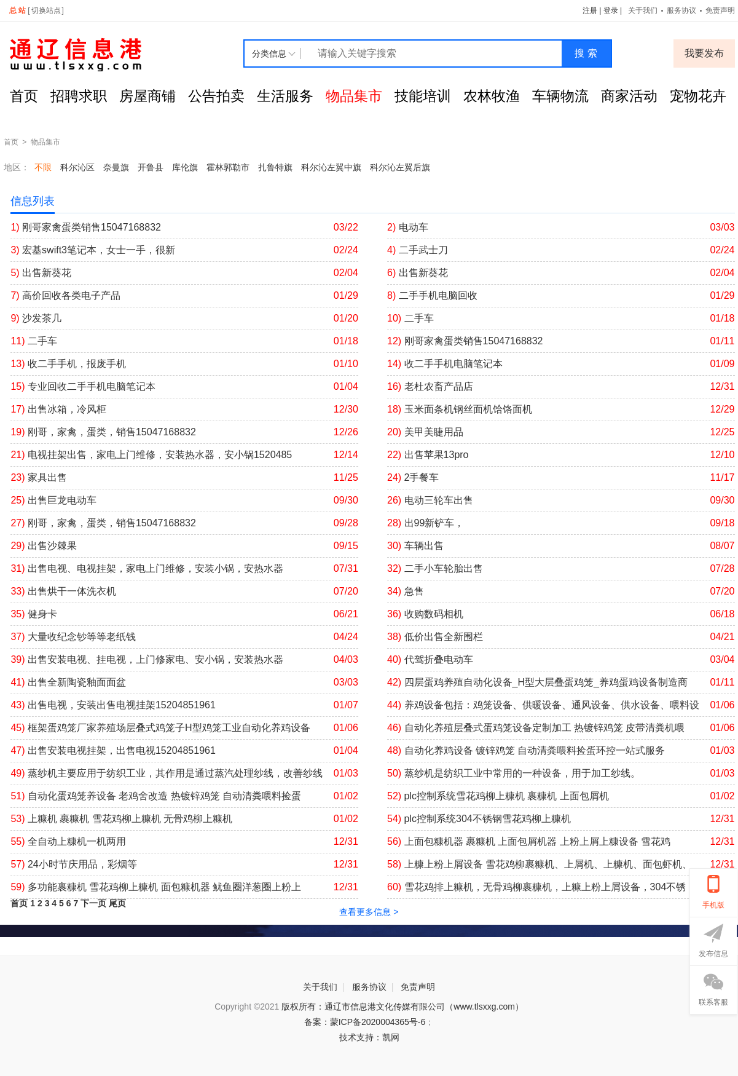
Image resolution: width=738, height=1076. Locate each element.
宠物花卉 (698, 96)
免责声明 (418, 987)
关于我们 (643, 10)
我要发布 (704, 53)
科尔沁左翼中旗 (331, 167)
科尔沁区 (77, 167)
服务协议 (681, 10)
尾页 (117, 903)
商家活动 (629, 96)
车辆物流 (560, 96)
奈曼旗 (116, 167)
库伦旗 (185, 167)
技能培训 (423, 96)
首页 (24, 96)
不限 (43, 167)
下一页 (93, 903)
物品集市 (354, 96)
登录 (610, 10)
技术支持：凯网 (369, 1037)
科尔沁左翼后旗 (400, 167)
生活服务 (285, 96)
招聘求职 (78, 96)
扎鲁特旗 (275, 167)
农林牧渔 (491, 96)
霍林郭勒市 (227, 167)
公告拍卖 (216, 96)
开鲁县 (150, 167)
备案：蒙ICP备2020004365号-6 (365, 1022)
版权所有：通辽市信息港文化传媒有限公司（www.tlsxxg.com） (402, 1006)
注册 (590, 10)
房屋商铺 (147, 96)
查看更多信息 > (368, 912)
